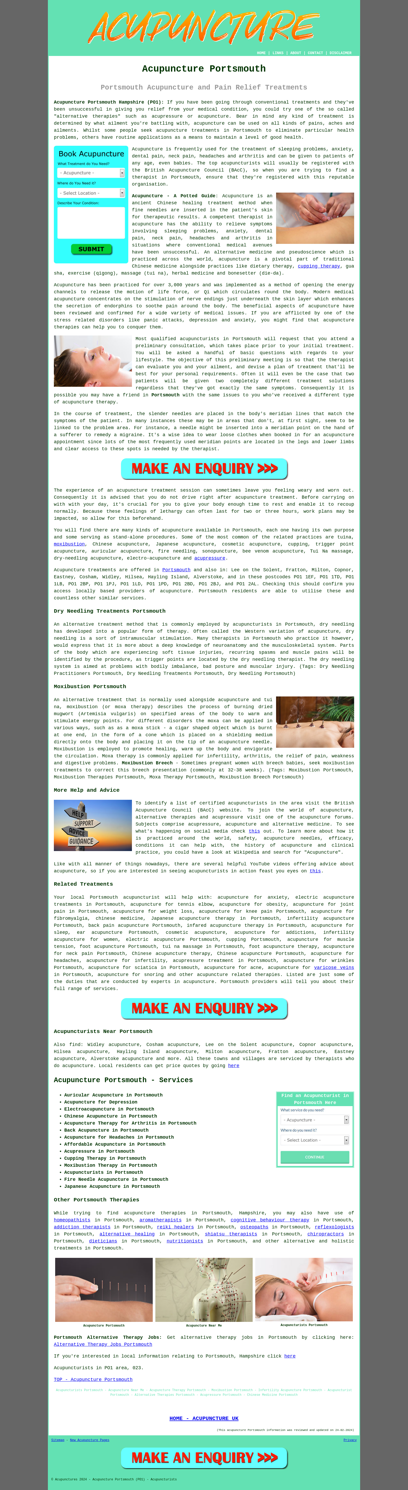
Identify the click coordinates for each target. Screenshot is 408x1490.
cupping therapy (319, 266)
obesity (276, 904)
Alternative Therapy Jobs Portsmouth (103, 1344)
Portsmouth (165, 395)
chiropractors (325, 1234)
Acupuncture (147, 149)
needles (157, 210)
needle (188, 427)
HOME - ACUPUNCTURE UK (203, 1418)
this (254, 831)
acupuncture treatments (188, 130)
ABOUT (295, 53)
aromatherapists (160, 1220)
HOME (261, 53)
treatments (68, 1248)
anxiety (277, 897)
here (233, 1065)
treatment (331, 116)
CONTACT (315, 53)
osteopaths (254, 1227)
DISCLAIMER (341, 53)
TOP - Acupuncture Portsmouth (93, 1379)
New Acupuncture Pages (89, 1440)
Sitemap (57, 1440)
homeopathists (72, 1220)
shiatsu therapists (231, 1234)
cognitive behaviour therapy (270, 1220)
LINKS (277, 53)
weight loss (176, 911)
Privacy (350, 1440)
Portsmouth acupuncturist (125, 897)
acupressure (209, 558)
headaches (66, 960)
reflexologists (334, 1227)
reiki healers (175, 1227)
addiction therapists (82, 1227)
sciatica (146, 967)
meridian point (291, 427)
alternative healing (127, 1234)
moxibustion (69, 544)
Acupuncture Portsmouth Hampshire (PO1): (109, 102)
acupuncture (209, 123)
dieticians (103, 1241)
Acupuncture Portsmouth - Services (123, 1080)
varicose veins (334, 967)
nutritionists (185, 1241)
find (74, 1044)
